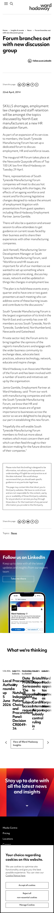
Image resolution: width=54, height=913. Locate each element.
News (29, 30)
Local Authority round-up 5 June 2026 (23, 680)
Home (5, 30)
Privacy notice (10, 858)
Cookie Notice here (15, 903)
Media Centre (10, 828)
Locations (8, 839)
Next (48, 742)
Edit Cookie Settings (13, 869)
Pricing (6, 833)
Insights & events (17, 30)
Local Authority (18, 671)
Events (6, 850)
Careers (7, 844)
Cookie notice (10, 864)
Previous (6, 742)
